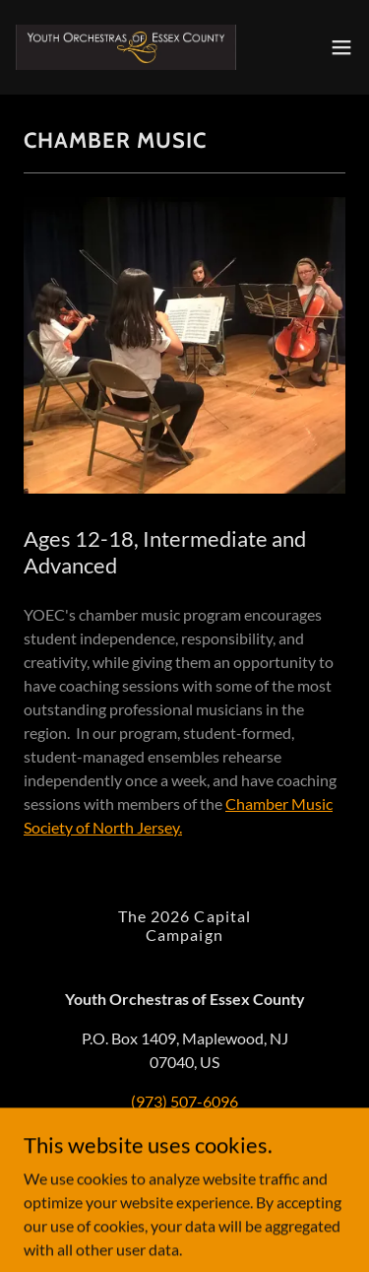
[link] (126, 47)
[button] (341, 47)
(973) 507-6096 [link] (184, 1101)
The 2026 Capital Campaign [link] (184, 925)
